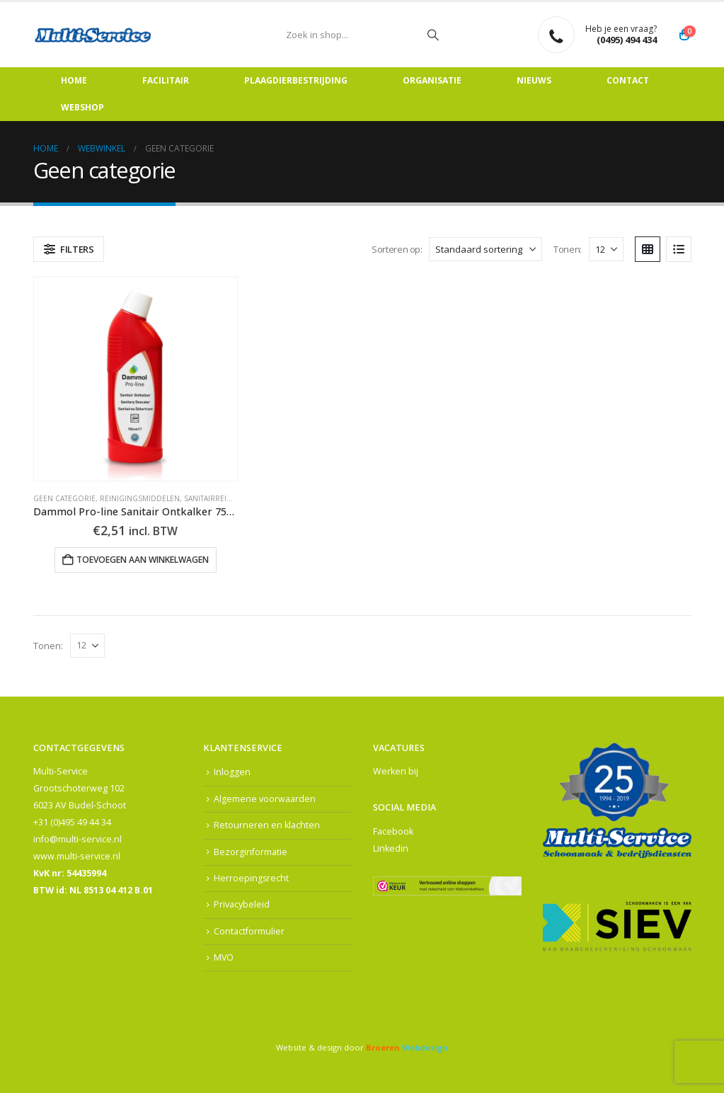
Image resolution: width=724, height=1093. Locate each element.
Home (74, 80)
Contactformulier (249, 932)
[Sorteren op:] (485, 249)
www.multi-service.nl (76, 856)
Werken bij (395, 771)
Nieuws (534, 80)
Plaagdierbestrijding (295, 80)
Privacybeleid (242, 905)
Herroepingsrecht (251, 879)
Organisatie (432, 80)
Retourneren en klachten (267, 826)
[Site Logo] (93, 34)
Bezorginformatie (250, 852)
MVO (224, 959)
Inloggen (232, 772)
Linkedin (390, 848)
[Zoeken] (433, 35)
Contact (628, 80)
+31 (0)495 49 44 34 (72, 822)
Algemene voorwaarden (265, 799)
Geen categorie (64, 498)
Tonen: (567, 249)
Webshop (82, 107)
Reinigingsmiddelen (140, 498)
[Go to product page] (136, 379)
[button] (69, 249)
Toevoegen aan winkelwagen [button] (142, 560)
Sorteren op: (397, 249)
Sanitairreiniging (218, 498)
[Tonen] (606, 249)
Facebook (393, 831)
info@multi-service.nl (77, 839)
